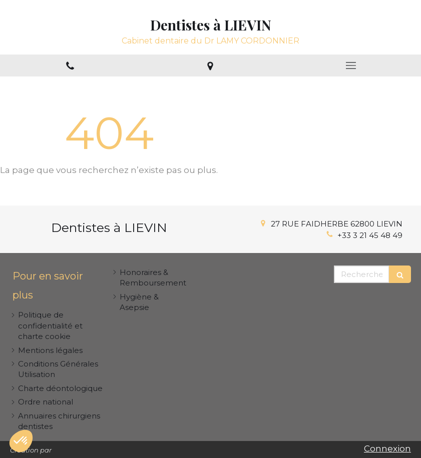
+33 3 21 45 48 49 (369, 235)
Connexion (387, 449)
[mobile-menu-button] (351, 66)
